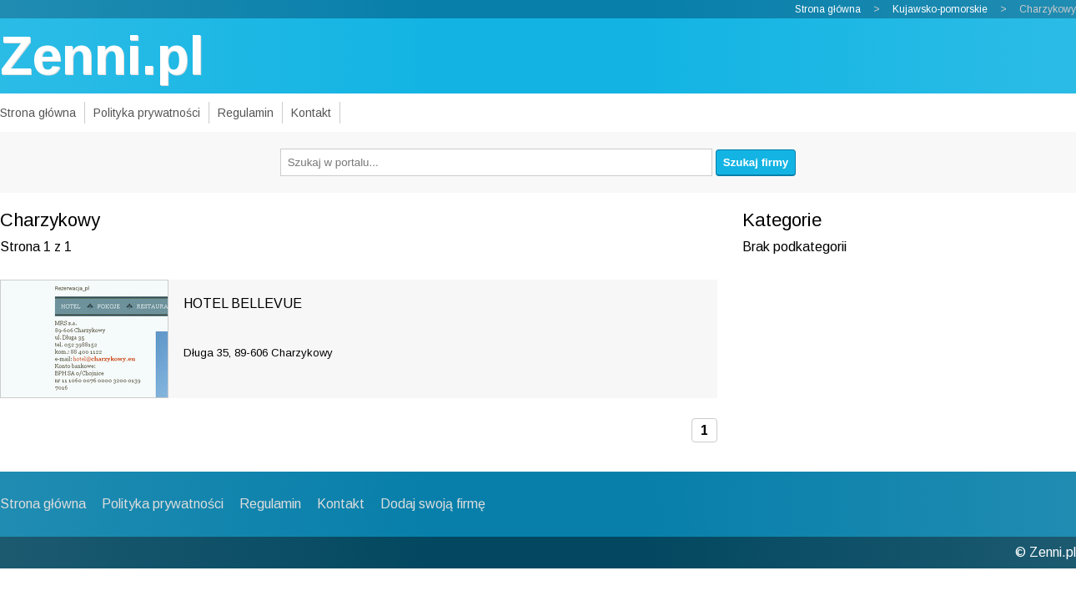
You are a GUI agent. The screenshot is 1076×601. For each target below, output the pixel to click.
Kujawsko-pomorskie (940, 9)
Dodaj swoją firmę (432, 504)
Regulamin (246, 112)
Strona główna (828, 9)
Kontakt (311, 112)
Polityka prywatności (146, 112)
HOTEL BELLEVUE (243, 303)
